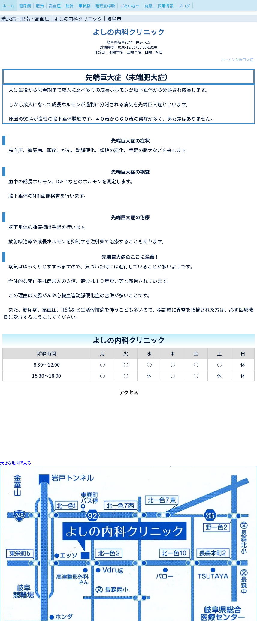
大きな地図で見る (15, 463)
